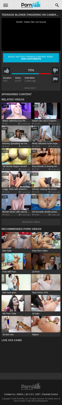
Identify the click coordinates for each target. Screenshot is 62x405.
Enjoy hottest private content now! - (31, 57)
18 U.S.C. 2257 (32, 394)
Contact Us (9, 394)
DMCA (20, 394)
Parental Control (50, 394)
